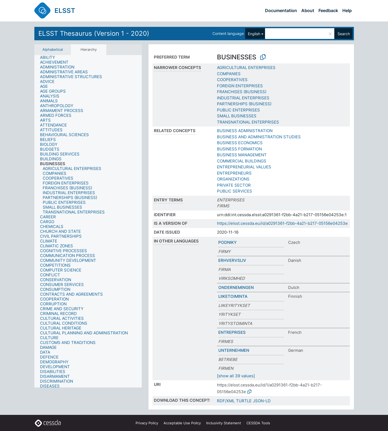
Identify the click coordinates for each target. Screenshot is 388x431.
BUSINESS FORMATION (239, 148)
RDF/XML (226, 400)
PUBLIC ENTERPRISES (238, 110)
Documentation (281, 10)
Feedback (328, 10)
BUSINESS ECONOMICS (240, 142)
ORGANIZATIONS (233, 179)
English (254, 33)
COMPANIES (229, 73)
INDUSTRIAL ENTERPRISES (243, 97)
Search (344, 33)
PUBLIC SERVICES (234, 191)
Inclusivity (223, 423)
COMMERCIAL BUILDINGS (241, 161)
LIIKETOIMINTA (233, 296)
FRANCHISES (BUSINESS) (241, 91)
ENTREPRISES (232, 332)
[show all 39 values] (236, 375)
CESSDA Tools (258, 423)
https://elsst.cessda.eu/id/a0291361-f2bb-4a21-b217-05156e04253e (282, 223)
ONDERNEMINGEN (236, 287)
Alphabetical (52, 49)
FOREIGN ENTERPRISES (240, 85)
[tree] (88, 221)
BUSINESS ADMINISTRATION (245, 130)
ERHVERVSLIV (232, 260)
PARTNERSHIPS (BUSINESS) (244, 103)
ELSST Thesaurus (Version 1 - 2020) (93, 33)
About (307, 10)
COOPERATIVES (232, 79)
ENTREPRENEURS (234, 173)
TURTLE (244, 400)
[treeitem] (50, 57)
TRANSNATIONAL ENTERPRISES (248, 122)
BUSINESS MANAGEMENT (242, 154)
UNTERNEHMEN (233, 350)
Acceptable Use (182, 423)
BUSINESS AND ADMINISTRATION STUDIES (259, 136)
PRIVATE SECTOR (234, 185)
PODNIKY (227, 242)
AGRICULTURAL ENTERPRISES (246, 67)
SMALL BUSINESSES (236, 115)
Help (347, 10)
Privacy (147, 423)
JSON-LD (262, 400)
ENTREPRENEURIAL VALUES (244, 166)
